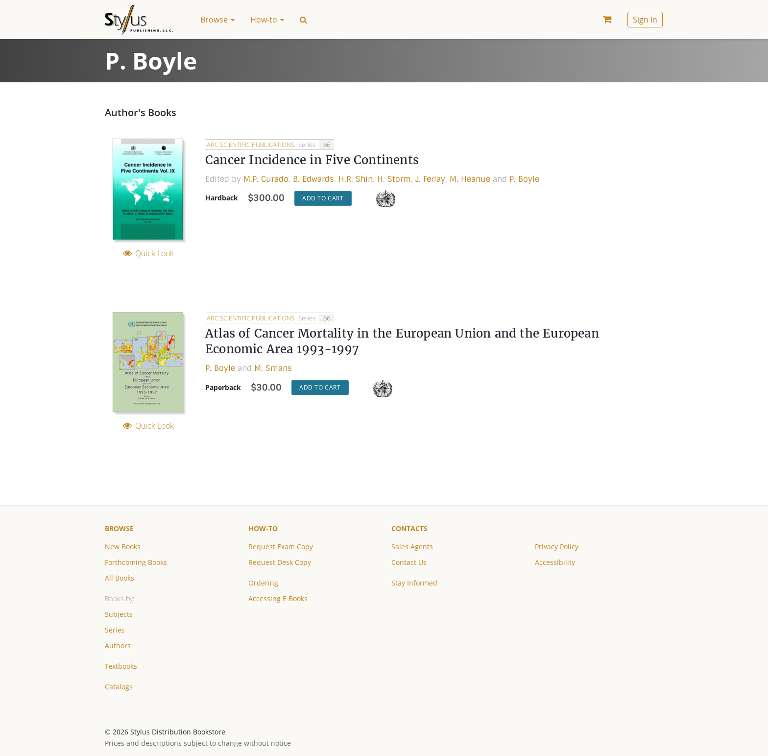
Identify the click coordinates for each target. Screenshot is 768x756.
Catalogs (119, 686)
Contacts (409, 528)
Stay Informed (414, 582)
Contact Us (409, 562)
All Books (119, 578)
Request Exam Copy (280, 546)
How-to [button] (267, 19)
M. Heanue (470, 179)
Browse (119, 528)
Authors (118, 645)
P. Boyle (524, 179)
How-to (263, 528)
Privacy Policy (556, 546)
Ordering (263, 582)
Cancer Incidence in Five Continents (312, 160)
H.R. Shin (355, 179)
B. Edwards (313, 179)
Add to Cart (323, 198)
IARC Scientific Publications (250, 144)
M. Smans (273, 368)
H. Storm (394, 179)
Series (115, 629)
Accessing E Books (278, 598)
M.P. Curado (265, 179)
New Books (123, 546)
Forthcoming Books (136, 562)
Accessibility (555, 562)
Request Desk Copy (279, 562)
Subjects (119, 614)
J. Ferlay (430, 179)
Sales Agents (412, 546)
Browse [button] (217, 19)
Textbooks (121, 666)
